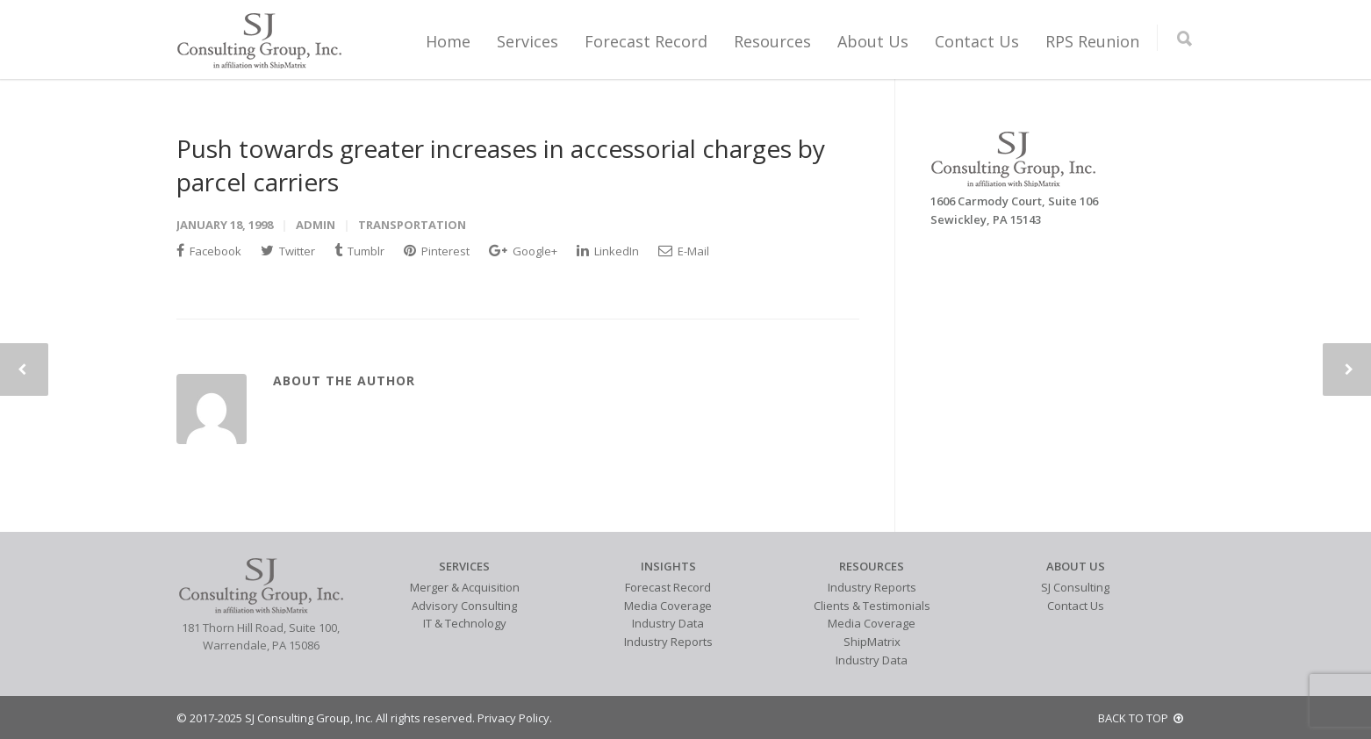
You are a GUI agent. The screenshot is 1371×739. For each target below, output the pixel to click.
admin (315, 225)
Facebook (208, 251)
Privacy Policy (513, 718)
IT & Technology (464, 623)
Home (448, 41)
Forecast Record (646, 41)
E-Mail (683, 251)
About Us (872, 41)
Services (527, 41)
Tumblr (359, 251)
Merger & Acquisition (465, 587)
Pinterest (437, 251)
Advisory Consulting (464, 605)
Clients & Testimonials (872, 605)
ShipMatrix (872, 641)
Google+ (523, 251)
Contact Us (977, 41)
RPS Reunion (1092, 41)
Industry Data (668, 623)
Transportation (412, 225)
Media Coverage (668, 605)
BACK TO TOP (1140, 718)
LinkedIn (608, 251)
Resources (772, 41)
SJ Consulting (1075, 587)
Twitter (288, 251)
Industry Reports (668, 641)
